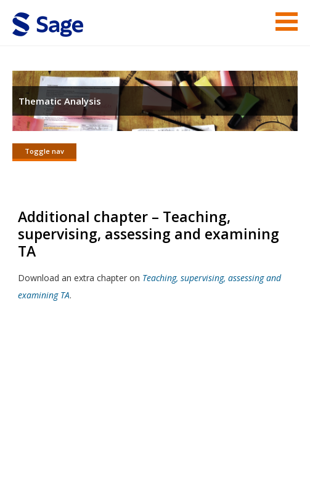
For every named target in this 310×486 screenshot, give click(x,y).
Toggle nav (44, 151)
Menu (286, 21)
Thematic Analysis (59, 101)
